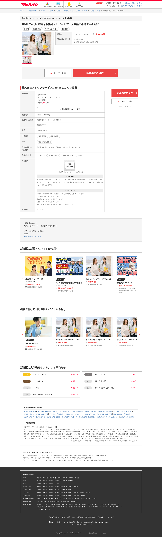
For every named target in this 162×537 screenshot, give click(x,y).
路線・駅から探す (53, 501)
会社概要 (100, 517)
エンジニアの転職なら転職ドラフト (81, 524)
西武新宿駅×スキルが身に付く (34, 417)
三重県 (57, 483)
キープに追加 (58, 73)
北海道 (39, 487)
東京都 (39, 478)
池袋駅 (51, 498)
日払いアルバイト (100, 504)
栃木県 (71, 478)
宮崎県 (70, 495)
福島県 (76, 487)
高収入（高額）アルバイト (59, 504)
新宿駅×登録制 (90, 414)
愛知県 (39, 483)
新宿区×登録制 (29, 414)
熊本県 (57, 495)
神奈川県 (45, 478)
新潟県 (45, 489)
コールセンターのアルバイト (92, 507)
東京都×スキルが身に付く (62, 411)
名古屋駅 (70, 498)
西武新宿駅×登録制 (53, 417)
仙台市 (88, 498)
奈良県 (63, 481)
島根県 (45, 492)
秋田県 (63, 487)
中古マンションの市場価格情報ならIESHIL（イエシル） (94, 522)
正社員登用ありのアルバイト (45, 507)
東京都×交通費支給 (44, 411)
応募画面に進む (101, 73)
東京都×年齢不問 (30, 411)
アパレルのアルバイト (43, 509)
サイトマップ (109, 517)
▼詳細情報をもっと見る (32, 236)
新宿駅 (45, 498)
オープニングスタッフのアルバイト (114, 507)
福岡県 (39, 495)
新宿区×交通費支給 (105, 411)
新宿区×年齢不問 (91, 411)
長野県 (51, 489)
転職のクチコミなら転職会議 (66, 522)
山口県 (63, 492)
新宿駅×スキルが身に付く (74, 414)
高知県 (88, 492)
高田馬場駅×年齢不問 (69, 417)
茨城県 (65, 478)
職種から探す (65, 501)
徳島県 (70, 492)
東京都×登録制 (78, 411)
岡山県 (51, 492)
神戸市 (77, 498)
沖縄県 (83, 495)
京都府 (51, 481)
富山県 (57, 489)
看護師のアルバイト (62, 507)
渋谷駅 (39, 498)
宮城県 (57, 487)
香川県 (76, 492)
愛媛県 (82, 492)
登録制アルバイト (87, 504)
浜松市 (63, 498)
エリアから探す (41, 501)
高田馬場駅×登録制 (127, 417)
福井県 (70, 489)
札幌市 (94, 498)
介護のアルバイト (76, 507)
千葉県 (59, 478)
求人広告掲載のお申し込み (57, 517)
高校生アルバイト (74, 504)
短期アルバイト (113, 504)
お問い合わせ (71, 517)
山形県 (70, 487)
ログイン (138, 6)
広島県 (57, 492)
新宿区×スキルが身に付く (122, 411)
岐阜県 (45, 483)
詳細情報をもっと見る (71, 109)
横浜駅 (57, 498)
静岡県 (51, 483)
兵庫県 (45, 481)
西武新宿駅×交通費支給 (121, 414)
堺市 (82, 498)
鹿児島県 (76, 495)
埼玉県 (52, 478)
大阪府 (39, 481)
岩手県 (51, 487)
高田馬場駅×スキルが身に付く (108, 417)
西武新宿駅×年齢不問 (104, 414)
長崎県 (51, 495)
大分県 (63, 495)
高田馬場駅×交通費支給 (87, 417)
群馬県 (77, 478)
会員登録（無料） (127, 6)
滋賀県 (57, 481)
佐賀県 (45, 495)
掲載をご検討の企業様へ (133, 3)
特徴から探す (75, 501)
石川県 (63, 489)
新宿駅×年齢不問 (42, 414)
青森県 (45, 487)
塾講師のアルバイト (43, 504)
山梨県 (39, 489)
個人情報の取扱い (90, 517)
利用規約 (80, 517)
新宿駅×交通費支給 (56, 414)
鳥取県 (39, 492)
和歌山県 (70, 481)
